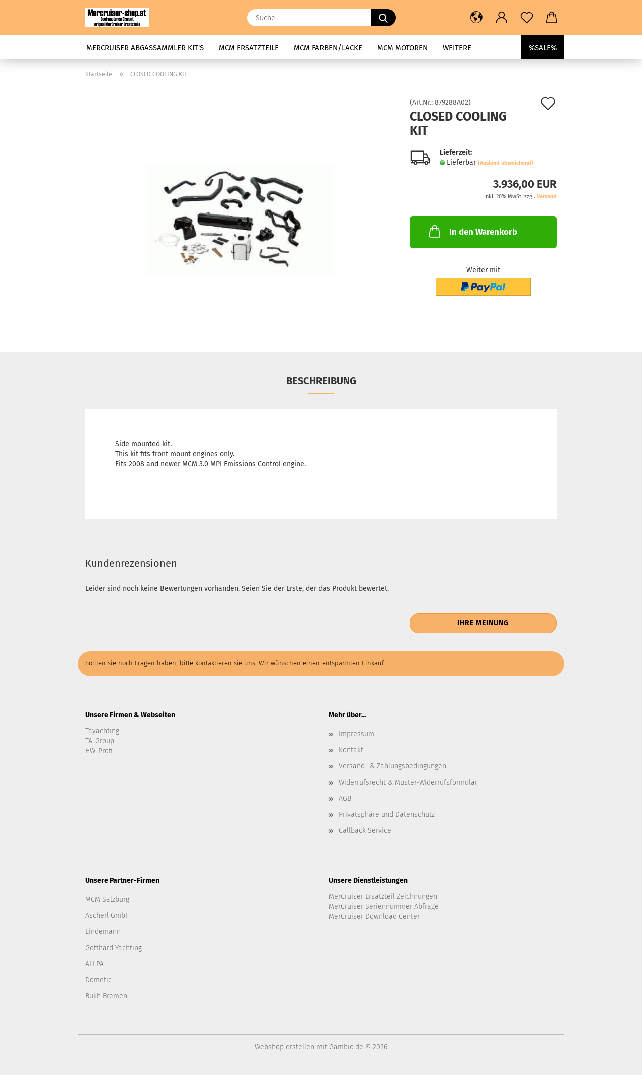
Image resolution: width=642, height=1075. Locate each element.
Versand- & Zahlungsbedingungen (392, 766)
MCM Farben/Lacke (328, 47)
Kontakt (351, 750)
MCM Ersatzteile (249, 47)
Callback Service (365, 830)
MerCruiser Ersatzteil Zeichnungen (383, 896)
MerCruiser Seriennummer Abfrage (384, 906)
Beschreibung (321, 381)
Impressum (356, 734)
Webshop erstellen (284, 1047)
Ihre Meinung (483, 623)
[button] (476, 17)
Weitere (457, 47)
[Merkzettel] (526, 17)
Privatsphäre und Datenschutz (387, 814)
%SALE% (543, 47)
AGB (345, 798)
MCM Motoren (402, 47)
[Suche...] (383, 17)
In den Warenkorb (472, 231)
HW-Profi (99, 751)
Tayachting (102, 731)
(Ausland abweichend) (505, 163)
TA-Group (99, 741)
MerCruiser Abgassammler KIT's (145, 47)
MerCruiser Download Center (374, 916)
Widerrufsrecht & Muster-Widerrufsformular (408, 782)
